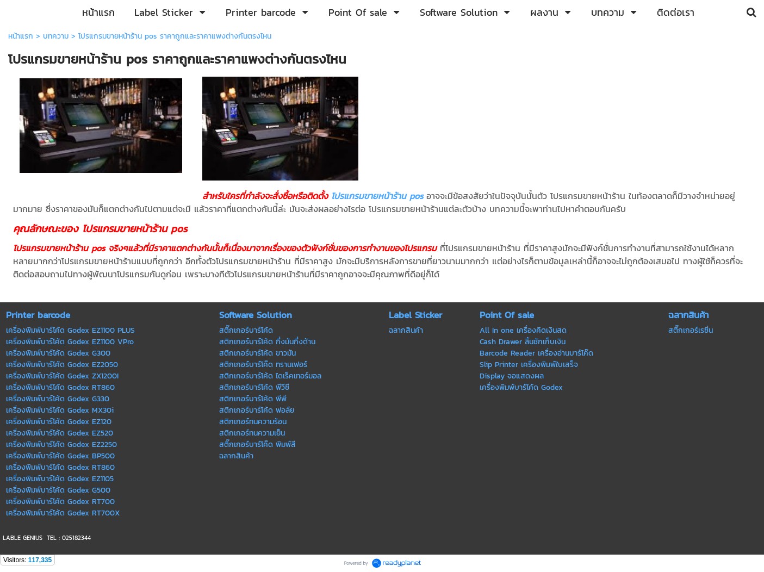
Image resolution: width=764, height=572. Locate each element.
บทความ (56, 36)
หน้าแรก (20, 36)
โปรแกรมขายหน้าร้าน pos (377, 195)
